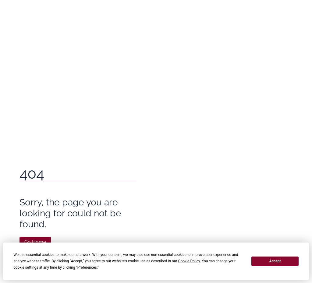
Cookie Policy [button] (189, 261)
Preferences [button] (87, 267)
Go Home (35, 242)
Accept (275, 261)
